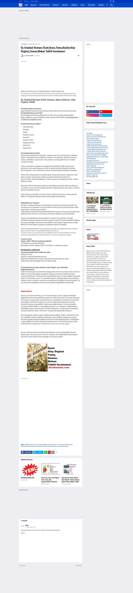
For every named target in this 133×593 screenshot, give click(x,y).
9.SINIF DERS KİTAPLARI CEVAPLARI (97, 146)
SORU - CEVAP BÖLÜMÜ (93, 171)
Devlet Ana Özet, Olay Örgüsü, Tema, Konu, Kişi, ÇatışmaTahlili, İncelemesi (50, 480)
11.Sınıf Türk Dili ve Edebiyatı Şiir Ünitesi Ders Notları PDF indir (106, 207)
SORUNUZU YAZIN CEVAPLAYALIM (96, 173)
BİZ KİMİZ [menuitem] (101, 5)
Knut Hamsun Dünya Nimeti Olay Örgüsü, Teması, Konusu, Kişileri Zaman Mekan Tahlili (71, 480)
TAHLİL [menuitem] (82, 5)
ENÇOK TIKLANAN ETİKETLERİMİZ (96, 155)
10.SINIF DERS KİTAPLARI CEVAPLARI (97, 147)
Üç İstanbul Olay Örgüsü (66, 444)
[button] (107, 5)
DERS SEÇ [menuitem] (33, 5)
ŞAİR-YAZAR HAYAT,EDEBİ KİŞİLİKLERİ (97, 153)
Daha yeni (22, 565)
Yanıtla (23, 533)
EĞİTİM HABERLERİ (92, 176)
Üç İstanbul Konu (53, 444)
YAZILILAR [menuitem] (55, 5)
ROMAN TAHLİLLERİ (34, 44)
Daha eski (78, 565)
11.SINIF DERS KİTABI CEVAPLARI (96, 149)
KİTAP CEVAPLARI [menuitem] (44, 5)
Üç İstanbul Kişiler (42, 444)
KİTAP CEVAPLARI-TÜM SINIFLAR (96, 137)
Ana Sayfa (24, 44)
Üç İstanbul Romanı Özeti (28, 446)
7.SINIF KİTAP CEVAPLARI (93, 142)
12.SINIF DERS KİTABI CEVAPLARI (96, 151)
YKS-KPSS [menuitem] (65, 5)
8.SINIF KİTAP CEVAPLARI (93, 144)
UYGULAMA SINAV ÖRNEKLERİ (95, 167)
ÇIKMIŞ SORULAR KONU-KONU (95, 164)
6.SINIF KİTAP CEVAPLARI (93, 140)
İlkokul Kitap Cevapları (92, 138)
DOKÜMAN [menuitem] (74, 5)
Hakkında (26, 1)
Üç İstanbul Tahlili (41, 446)
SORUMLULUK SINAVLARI (93, 169)
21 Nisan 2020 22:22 (30, 527)
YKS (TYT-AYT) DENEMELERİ (94, 135)
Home (20, 1)
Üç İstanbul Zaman (63, 446)
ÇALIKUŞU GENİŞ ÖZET (28, 478)
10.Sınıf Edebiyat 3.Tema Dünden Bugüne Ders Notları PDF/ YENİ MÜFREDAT (92, 208)
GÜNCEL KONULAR (92, 175)
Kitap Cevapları (34, 1)
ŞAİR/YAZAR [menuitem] (91, 5)
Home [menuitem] (26, 5)
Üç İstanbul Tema (52, 446)
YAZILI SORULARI (91, 166)
